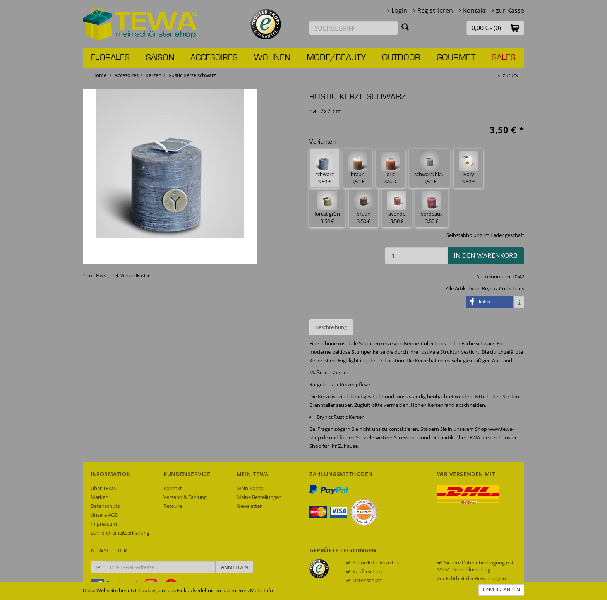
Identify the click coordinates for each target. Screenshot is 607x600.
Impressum (104, 523)
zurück (510, 75)
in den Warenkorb (486, 255)
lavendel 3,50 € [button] (396, 208)
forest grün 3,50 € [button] (327, 208)
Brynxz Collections (503, 288)
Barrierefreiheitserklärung (120, 532)
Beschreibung (331, 327)
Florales (110, 57)
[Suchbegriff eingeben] (353, 28)
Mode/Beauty (336, 57)
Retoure (172, 505)
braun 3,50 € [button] (357, 168)
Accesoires (214, 57)
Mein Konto (250, 488)
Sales (504, 57)
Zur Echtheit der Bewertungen (471, 578)
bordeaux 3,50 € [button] (431, 208)
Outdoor (401, 57)
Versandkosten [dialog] (135, 275)
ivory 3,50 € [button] (468, 168)
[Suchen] (405, 27)
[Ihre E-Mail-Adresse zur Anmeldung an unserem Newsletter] (160, 567)
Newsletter (249, 505)
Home (99, 75)
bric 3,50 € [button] (390, 168)
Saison (160, 57)
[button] (515, 28)
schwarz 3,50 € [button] (324, 168)
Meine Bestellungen (259, 497)
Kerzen (153, 75)
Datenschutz (105, 505)
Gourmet (456, 57)
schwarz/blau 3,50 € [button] (429, 168)
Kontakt (474, 10)
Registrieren (435, 10)
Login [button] (399, 10)
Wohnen (272, 57)
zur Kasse (510, 10)
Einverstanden (501, 589)
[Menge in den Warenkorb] (416, 255)
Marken (99, 497)
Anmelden (234, 567)
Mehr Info (261, 590)
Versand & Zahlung (185, 497)
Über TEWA (103, 488)
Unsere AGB (104, 514)
